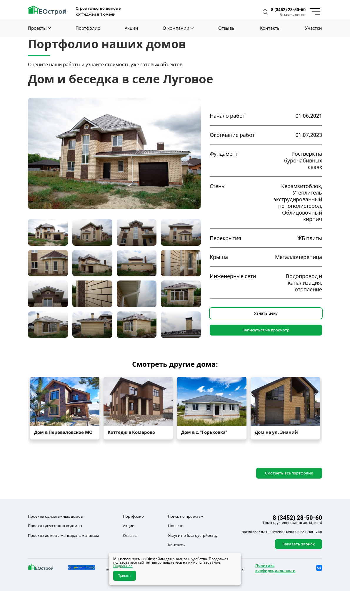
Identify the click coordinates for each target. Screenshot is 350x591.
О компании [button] (178, 28)
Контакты (270, 28)
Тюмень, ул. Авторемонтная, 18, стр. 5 (292, 523)
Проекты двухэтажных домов (55, 525)
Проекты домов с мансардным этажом (63, 535)
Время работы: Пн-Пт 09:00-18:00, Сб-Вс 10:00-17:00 (282, 532)
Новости (176, 525)
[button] (265, 12)
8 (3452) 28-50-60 (288, 9)
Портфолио (88, 28)
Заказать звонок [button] (293, 14)
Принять (124, 576)
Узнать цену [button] (266, 313)
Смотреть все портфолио (289, 473)
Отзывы (227, 28)
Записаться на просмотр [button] (265, 330)
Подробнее (123, 565)
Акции (131, 28)
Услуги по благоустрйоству (193, 535)
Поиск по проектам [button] (186, 516)
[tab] (48, 232)
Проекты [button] (39, 28)
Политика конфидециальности (275, 568)
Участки (313, 28)
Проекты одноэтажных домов (55, 516)
